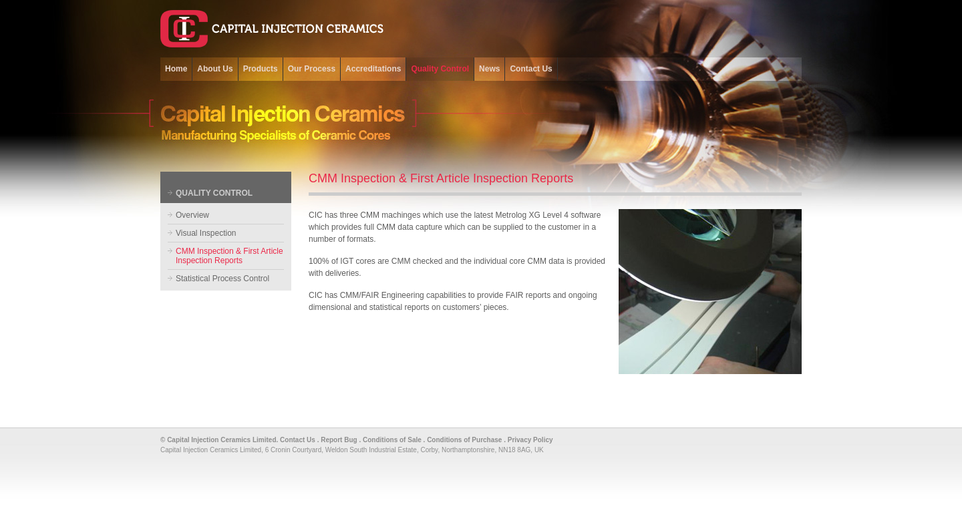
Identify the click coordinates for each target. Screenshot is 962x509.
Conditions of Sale (392, 440)
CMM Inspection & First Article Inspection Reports (229, 255)
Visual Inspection (206, 233)
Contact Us (297, 440)
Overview (192, 215)
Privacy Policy (530, 440)
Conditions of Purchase (464, 440)
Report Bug (339, 440)
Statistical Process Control (222, 278)
